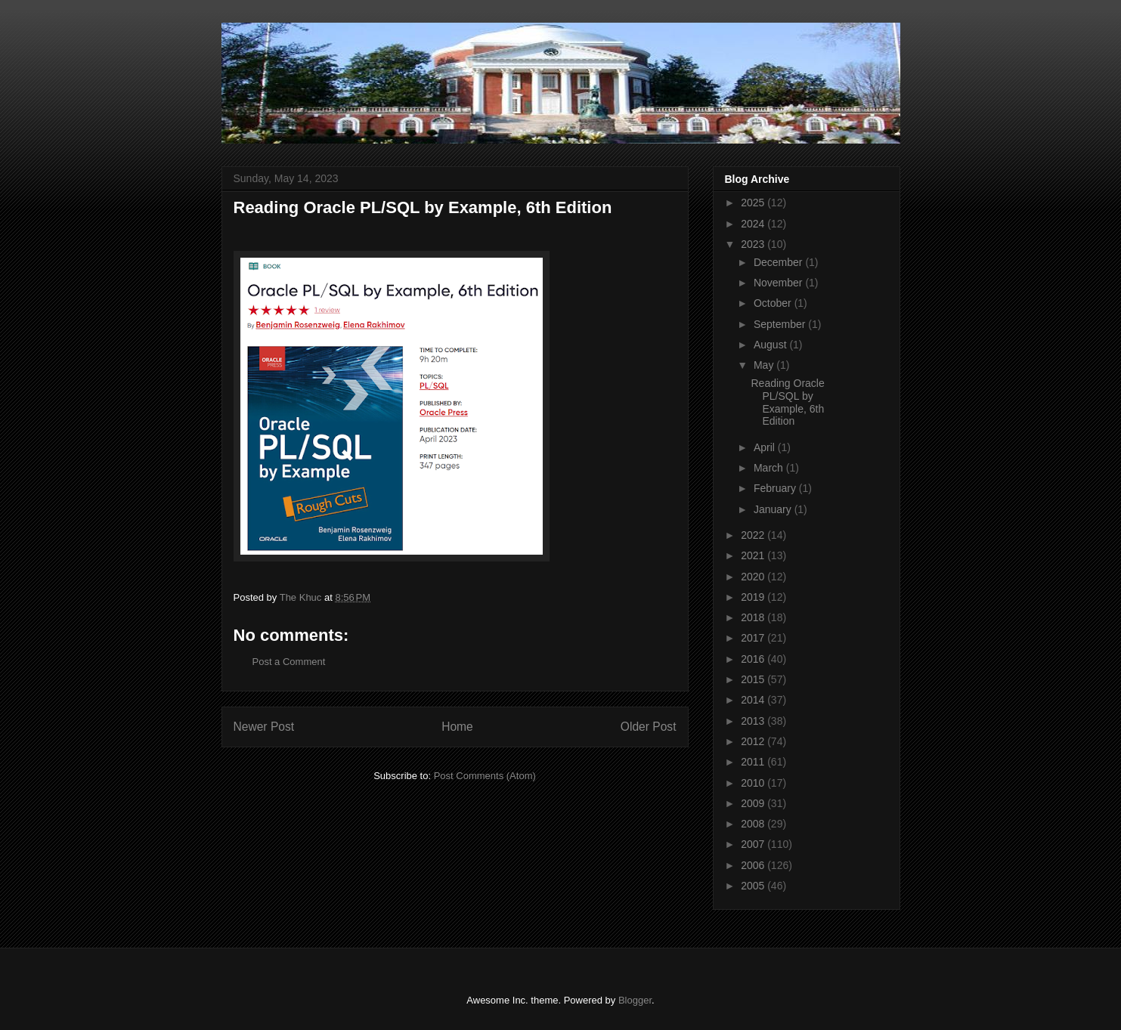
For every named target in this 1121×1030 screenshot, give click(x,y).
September (781, 324)
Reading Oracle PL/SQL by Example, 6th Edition (787, 402)
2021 (754, 555)
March (770, 468)
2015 (754, 679)
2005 (754, 886)
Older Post (649, 726)
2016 (754, 659)
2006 (754, 865)
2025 (754, 202)
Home (457, 726)
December (779, 262)
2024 (754, 224)
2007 (754, 844)
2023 (754, 244)
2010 (754, 783)
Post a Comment (289, 661)
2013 (754, 721)
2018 (754, 617)
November (779, 283)
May (765, 365)
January (774, 509)
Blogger (635, 1000)
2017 (754, 638)
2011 (754, 762)
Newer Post (264, 726)
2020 (754, 577)
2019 (754, 597)
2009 (754, 803)
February (776, 488)
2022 (754, 535)
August (771, 345)
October (774, 303)
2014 (754, 700)
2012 (754, 741)
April (766, 447)
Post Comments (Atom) (485, 775)
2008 (754, 824)
